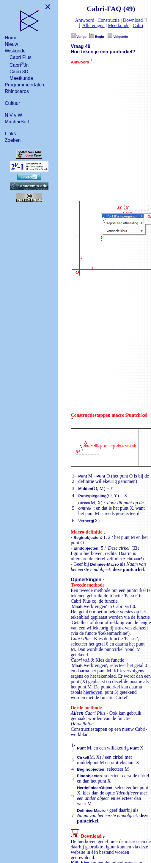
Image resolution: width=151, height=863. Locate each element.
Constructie (109, 20)
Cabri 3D (19, 71)
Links (10, 133)
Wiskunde (15, 50)
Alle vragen (93, 25)
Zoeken (13, 139)
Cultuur (12, 102)
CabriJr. (19, 64)
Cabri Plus (21, 57)
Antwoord (84, 20)
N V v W (13, 114)
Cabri (138, 25)
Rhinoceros (17, 91)
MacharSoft (17, 121)
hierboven (92, 692)
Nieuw (11, 43)
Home (11, 37)
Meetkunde (21, 77)
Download (133, 20)
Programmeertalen (24, 84)
